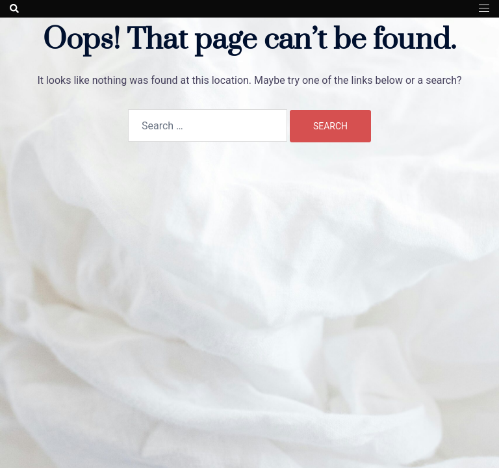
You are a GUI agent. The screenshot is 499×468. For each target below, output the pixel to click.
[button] (15, 8)
